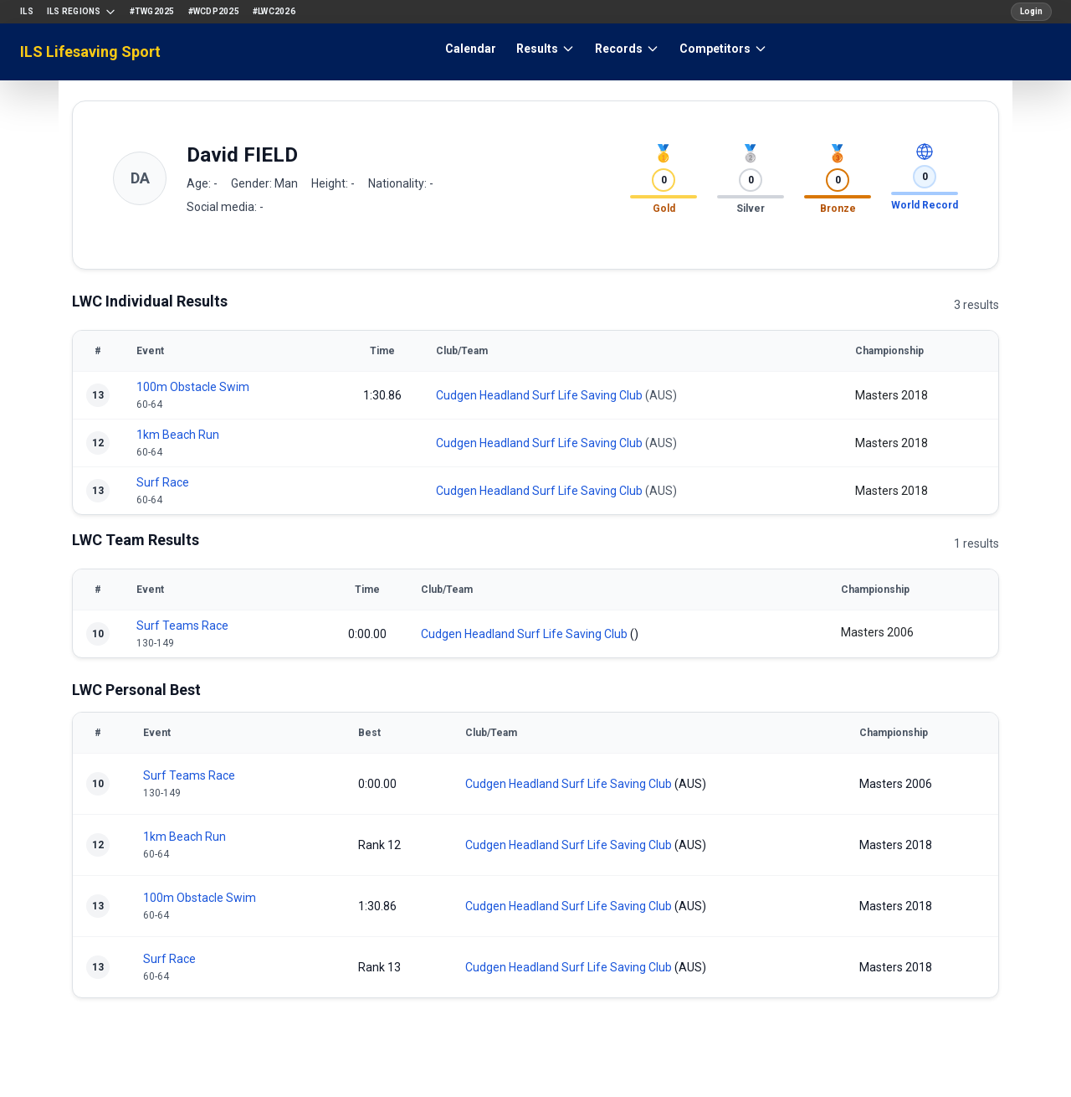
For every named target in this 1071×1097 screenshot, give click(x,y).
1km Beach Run (177, 434)
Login (1031, 11)
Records (627, 48)
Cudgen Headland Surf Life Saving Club (539, 395)
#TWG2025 (152, 11)
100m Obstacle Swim (192, 387)
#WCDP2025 (213, 11)
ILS (26, 11)
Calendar (470, 48)
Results (545, 48)
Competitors (723, 48)
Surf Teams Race (182, 625)
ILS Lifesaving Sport (90, 51)
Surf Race (162, 482)
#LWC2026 (274, 11)
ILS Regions (81, 12)
